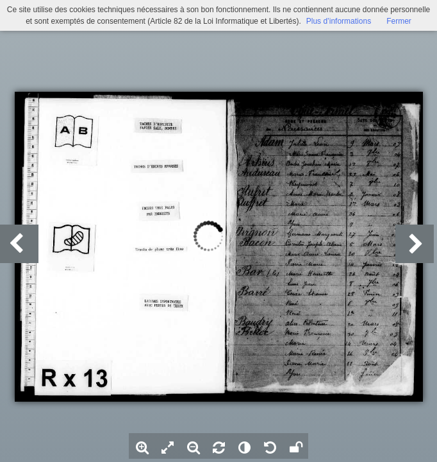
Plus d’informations (338, 21)
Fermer (398, 21)
